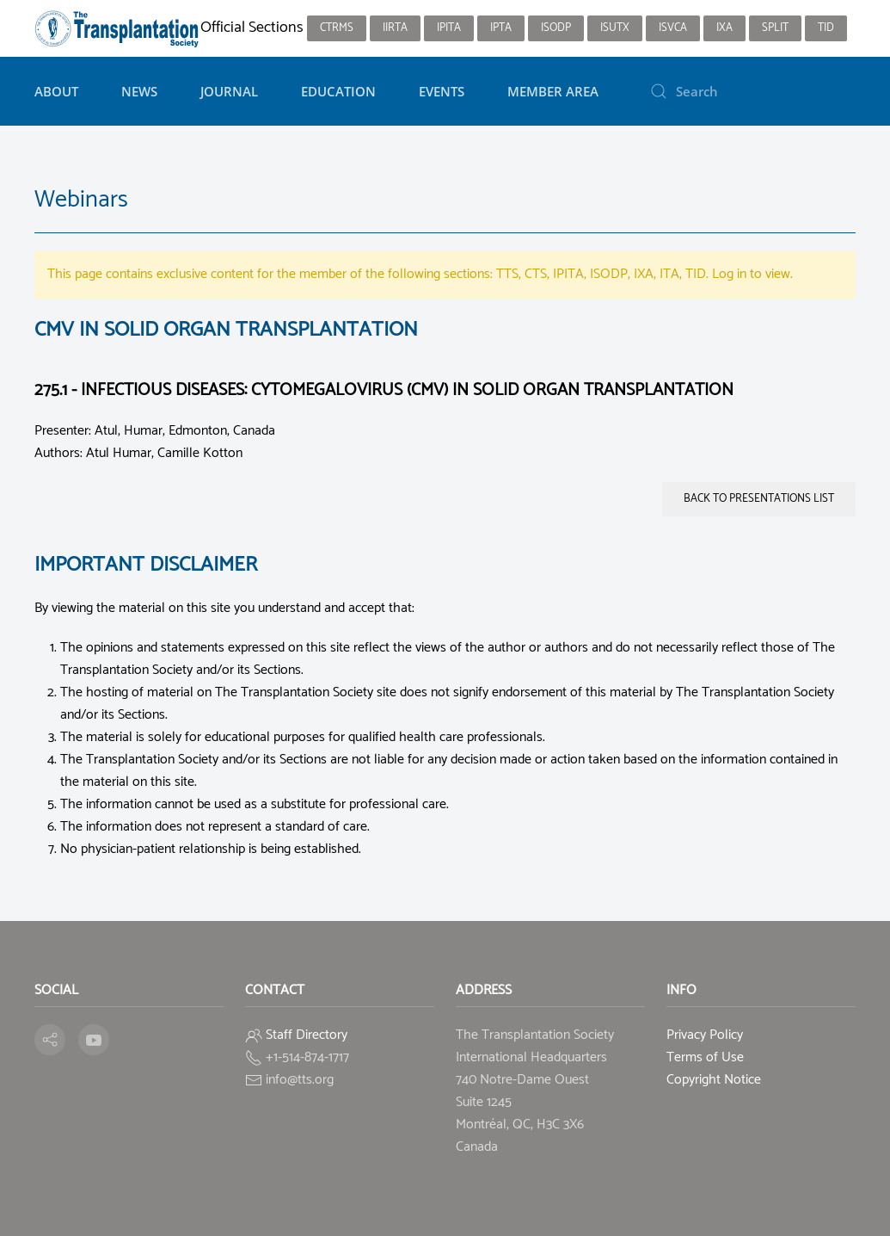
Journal (229, 91)
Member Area (552, 91)
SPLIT (775, 28)
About (56, 91)
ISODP (556, 28)
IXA (724, 28)
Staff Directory (306, 1035)
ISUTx (614, 28)
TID (826, 28)
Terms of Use (705, 1057)
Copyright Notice (713, 1079)
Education (338, 91)
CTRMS (336, 28)
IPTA (501, 28)
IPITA (449, 28)
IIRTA (395, 28)
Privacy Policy (704, 1035)
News (139, 91)
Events (441, 91)
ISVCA (673, 28)
